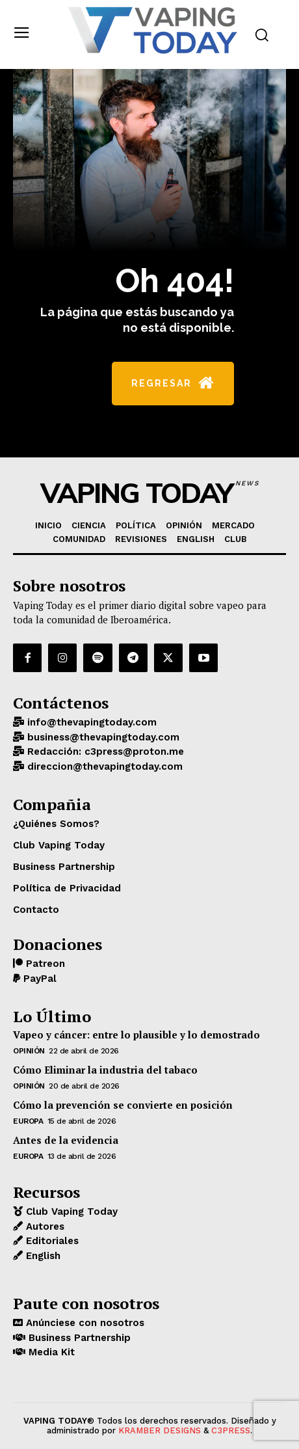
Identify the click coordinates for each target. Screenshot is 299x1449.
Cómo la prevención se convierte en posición (123, 1104)
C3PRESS (230, 1430)
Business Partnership (78, 1338)
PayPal (38, 978)
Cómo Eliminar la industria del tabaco (105, 1069)
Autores (43, 1226)
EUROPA (28, 1121)
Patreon (44, 963)
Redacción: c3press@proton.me (104, 751)
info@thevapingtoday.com (90, 722)
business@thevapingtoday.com (101, 737)
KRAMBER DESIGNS (159, 1430)
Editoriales (51, 1241)
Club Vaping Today (70, 1211)
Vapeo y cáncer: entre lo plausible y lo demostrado (136, 1034)
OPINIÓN (29, 1050)
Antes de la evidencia (65, 1139)
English (41, 1256)
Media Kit (50, 1352)
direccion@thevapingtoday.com (103, 766)
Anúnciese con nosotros (83, 1323)
